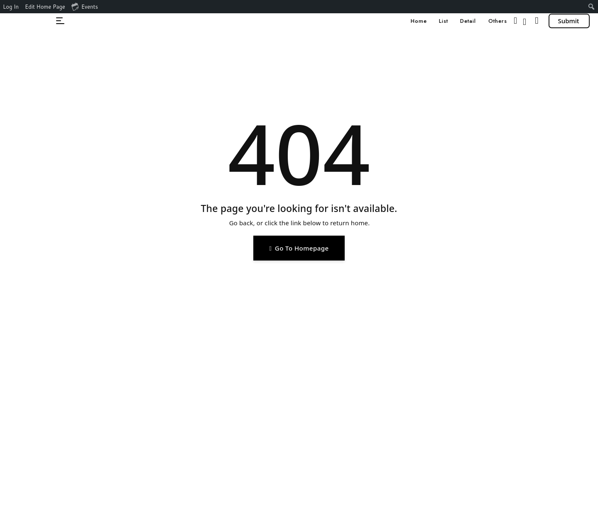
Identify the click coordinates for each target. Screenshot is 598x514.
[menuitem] (591, 6)
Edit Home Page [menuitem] (45, 6)
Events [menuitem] (84, 6)
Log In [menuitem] (11, 6)
